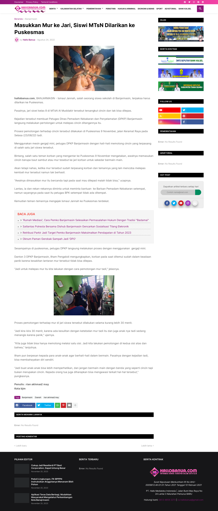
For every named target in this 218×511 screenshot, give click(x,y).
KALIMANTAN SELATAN (71, 9)
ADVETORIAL (171, 9)
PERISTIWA (111, 9)
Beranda (18, 19)
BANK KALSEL (185, 9)
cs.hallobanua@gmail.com (190, 499)
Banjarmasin (31, 19)
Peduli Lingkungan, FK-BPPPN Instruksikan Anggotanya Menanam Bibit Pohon (52, 482)
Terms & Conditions (49, 2)
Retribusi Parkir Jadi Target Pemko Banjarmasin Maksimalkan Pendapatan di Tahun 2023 (77, 232)
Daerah (38, 397)
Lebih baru (21, 445)
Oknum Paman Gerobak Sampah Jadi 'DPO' (49, 238)
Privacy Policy (32, 2)
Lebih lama (146, 445)
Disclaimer (18, 2)
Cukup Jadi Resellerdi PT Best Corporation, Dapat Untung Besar (48, 466)
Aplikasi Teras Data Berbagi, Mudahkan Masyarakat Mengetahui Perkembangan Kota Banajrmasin (51, 497)
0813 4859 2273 (167, 499)
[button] (200, 8)
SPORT (159, 9)
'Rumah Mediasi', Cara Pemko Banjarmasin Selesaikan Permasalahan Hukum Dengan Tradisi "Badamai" (86, 220)
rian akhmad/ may (51, 397)
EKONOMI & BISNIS (146, 9)
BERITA (52, 9)
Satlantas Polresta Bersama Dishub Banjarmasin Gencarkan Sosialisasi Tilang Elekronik (76, 226)
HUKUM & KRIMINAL (127, 9)
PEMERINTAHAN (93, 9)
